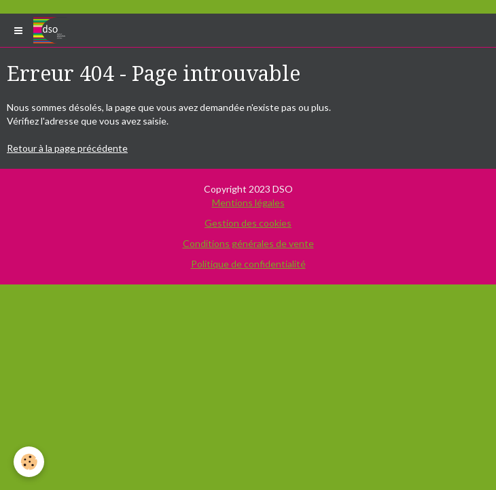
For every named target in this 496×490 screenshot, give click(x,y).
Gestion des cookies (248, 223)
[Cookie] (29, 461)
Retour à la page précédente (67, 148)
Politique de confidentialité (248, 264)
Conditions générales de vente (248, 243)
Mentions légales (248, 202)
